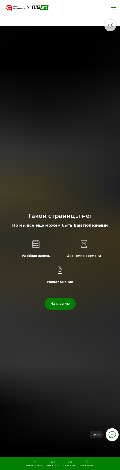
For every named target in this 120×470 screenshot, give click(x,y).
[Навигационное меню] (113, 8)
